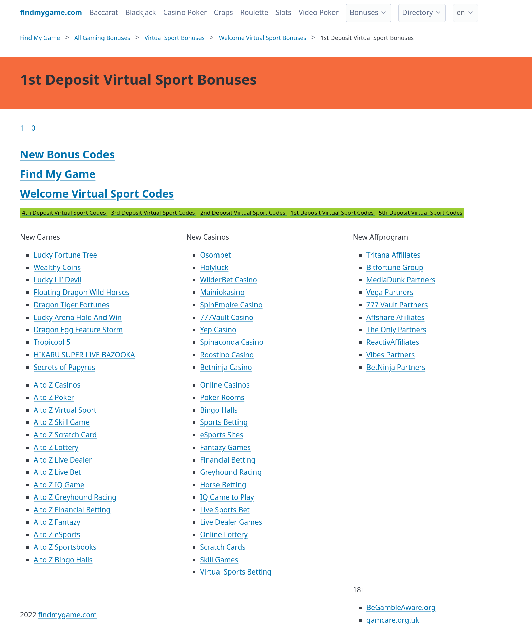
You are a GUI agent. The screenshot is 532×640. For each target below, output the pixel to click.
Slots (283, 12)
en (461, 12)
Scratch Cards (222, 547)
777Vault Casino (226, 317)
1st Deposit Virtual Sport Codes (332, 213)
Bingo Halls (219, 410)
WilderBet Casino (228, 279)
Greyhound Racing (231, 472)
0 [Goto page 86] (33, 128)
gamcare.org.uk (392, 620)
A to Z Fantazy (57, 522)
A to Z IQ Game (59, 484)
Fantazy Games (225, 447)
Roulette (254, 12)
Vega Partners (389, 292)
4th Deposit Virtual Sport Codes (64, 213)
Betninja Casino (226, 367)
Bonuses (364, 12)
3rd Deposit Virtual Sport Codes (153, 213)
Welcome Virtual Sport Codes (97, 193)
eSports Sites (221, 434)
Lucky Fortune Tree (65, 255)
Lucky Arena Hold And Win (78, 317)
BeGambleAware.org (401, 607)
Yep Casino (218, 329)
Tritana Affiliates (393, 255)
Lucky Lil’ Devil (57, 279)
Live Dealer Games (231, 522)
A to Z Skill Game (62, 422)
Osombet (215, 255)
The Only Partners (396, 329)
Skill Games (219, 559)
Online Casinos (225, 385)
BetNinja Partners (395, 367)
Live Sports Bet (224, 509)
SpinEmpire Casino (231, 304)
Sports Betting (224, 422)
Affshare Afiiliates (395, 317)
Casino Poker (185, 12)
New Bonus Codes (67, 154)
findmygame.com (67, 614)
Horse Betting (223, 484)
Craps (223, 12)
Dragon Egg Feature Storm (78, 329)
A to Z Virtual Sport (65, 410)
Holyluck (214, 267)
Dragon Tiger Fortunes (71, 304)
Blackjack (140, 12)
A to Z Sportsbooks (65, 547)
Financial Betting (227, 460)
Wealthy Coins (57, 267)
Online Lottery (224, 534)
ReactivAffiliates (392, 342)
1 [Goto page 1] (22, 128)
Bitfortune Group (394, 267)
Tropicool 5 (52, 342)
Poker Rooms (222, 397)
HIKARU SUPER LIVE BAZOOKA (84, 354)
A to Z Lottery (56, 447)
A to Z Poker (54, 397)
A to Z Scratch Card (65, 434)
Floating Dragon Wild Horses (81, 292)
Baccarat (103, 12)
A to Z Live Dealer (63, 460)
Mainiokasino (222, 292)
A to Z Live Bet (57, 472)
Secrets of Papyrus (64, 367)
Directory (417, 12)
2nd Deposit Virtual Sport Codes (243, 213)
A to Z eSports (57, 534)
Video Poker (319, 12)
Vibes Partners (390, 354)
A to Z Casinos (57, 385)
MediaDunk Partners (400, 279)
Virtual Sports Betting (235, 572)
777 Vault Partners (397, 304)
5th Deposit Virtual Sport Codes (420, 213)
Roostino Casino (227, 354)
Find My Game (57, 174)
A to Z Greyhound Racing (75, 497)
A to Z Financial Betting (72, 509)
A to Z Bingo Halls (63, 559)
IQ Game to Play (227, 497)
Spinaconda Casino (231, 342)
